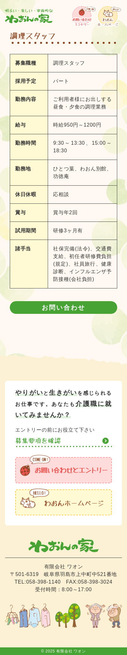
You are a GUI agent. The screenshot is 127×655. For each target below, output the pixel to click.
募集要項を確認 (38, 441)
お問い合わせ (63, 307)
